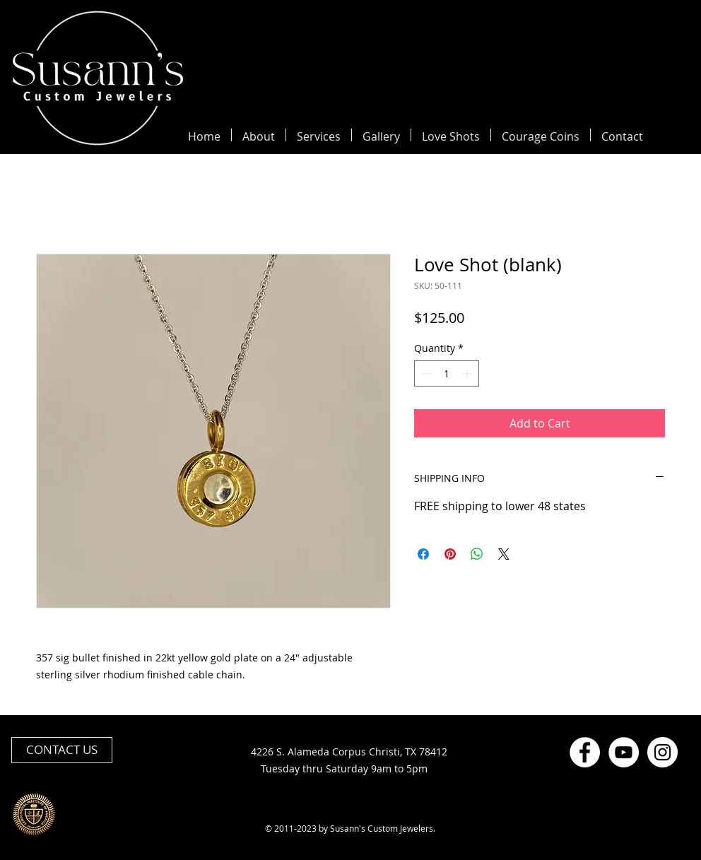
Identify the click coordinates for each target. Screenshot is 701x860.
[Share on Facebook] (423, 554)
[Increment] (468, 373)
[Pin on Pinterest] (450, 554)
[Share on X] (503, 554)
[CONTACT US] (61, 750)
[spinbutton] (446, 373)
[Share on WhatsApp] (477, 554)
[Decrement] (425, 373)
